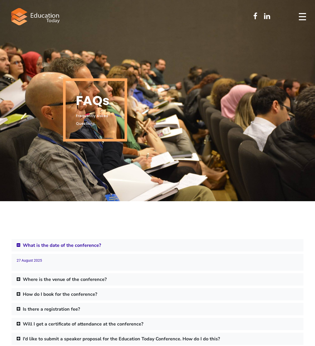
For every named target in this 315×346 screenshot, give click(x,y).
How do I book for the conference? (60, 294)
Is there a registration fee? (51, 309)
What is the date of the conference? (62, 245)
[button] (157, 245)
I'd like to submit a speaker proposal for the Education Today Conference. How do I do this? (121, 339)
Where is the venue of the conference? (65, 279)
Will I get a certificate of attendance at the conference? (83, 324)
